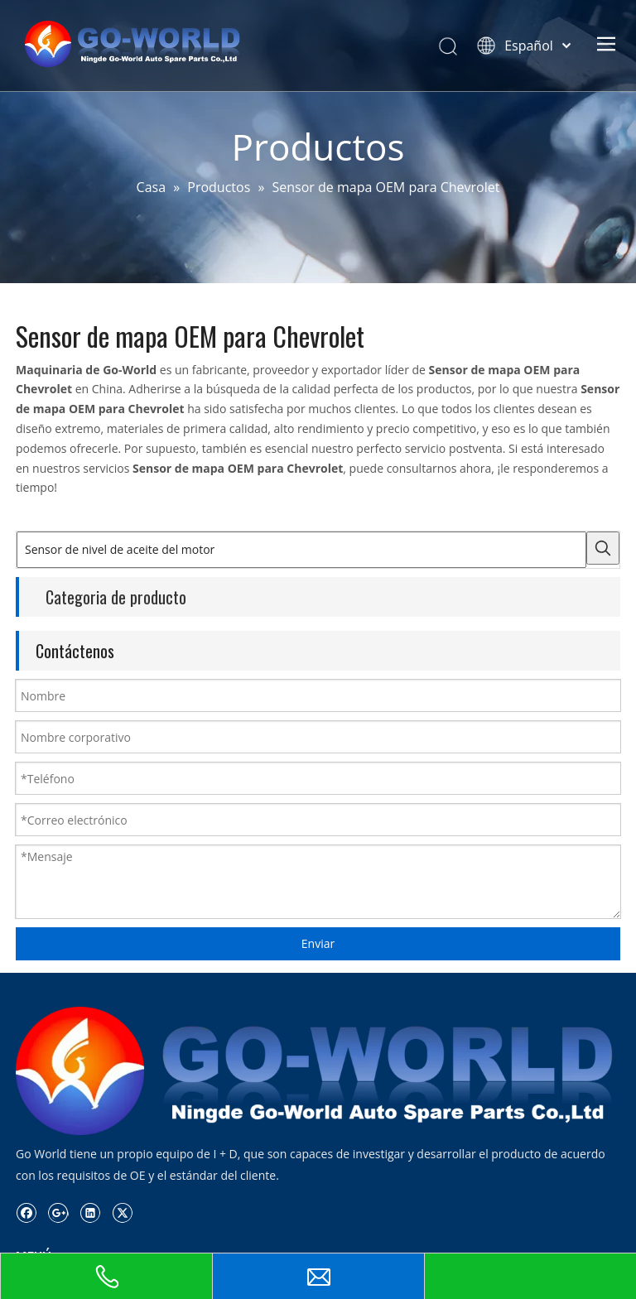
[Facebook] (26, 1213)
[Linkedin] (90, 1213)
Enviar (318, 943)
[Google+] (58, 1213)
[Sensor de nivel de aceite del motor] (301, 550)
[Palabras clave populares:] (602, 548)
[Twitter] (122, 1213)
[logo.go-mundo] (318, 1071)
